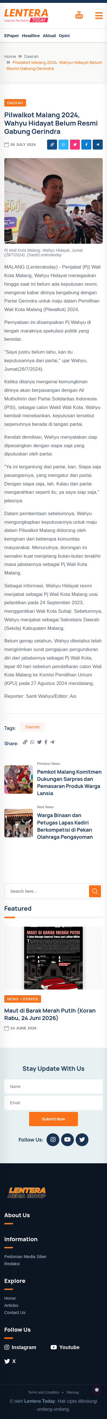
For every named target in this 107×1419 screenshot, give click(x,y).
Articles (11, 1305)
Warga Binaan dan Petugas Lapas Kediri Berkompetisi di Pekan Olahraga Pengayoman (65, 826)
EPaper (11, 35)
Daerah (31, 56)
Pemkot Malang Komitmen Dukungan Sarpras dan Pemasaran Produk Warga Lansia (69, 782)
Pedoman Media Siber (25, 1256)
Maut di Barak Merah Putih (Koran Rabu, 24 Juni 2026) (50, 1014)
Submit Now (53, 1119)
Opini (64, 35)
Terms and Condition (43, 1392)
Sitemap (72, 1392)
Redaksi (12, 1263)
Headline (31, 35)
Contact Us (14, 1312)
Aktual (49, 35)
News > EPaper (22, 998)
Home (10, 56)
